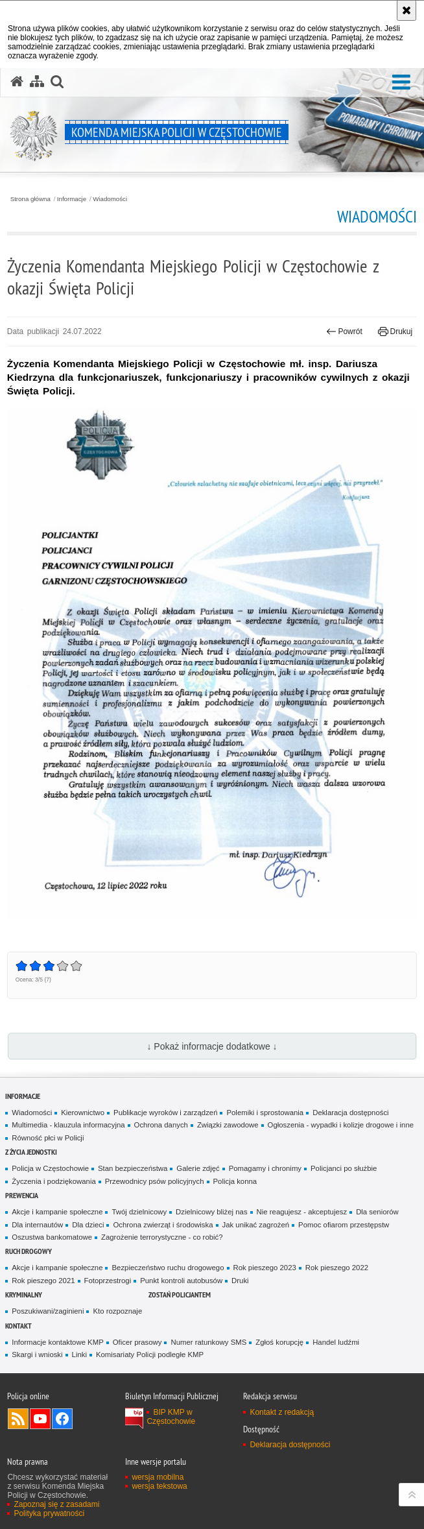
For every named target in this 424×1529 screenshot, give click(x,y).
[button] (401, 83)
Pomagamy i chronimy (265, 1168)
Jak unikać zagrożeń (256, 1225)
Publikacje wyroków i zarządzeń (165, 1112)
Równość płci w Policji (48, 1138)
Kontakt (18, 1325)
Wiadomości (110, 199)
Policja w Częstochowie (50, 1168)
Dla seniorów (377, 1212)
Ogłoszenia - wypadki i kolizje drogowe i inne (341, 1125)
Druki (240, 1280)
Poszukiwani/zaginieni (48, 1311)
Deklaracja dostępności (350, 1112)
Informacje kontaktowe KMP (57, 1342)
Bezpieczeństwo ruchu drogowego (168, 1267)
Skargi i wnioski (37, 1354)
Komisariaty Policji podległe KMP (150, 1354)
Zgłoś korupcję (279, 1342)
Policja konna (235, 1181)
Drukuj (395, 331)
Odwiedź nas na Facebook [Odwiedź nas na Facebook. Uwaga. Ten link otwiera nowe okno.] (62, 1418)
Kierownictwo (82, 1112)
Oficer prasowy (137, 1342)
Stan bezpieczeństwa (132, 1168)
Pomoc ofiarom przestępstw (343, 1225)
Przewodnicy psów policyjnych (154, 1181)
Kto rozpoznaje (117, 1311)
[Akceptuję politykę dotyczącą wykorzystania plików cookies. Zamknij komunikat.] (406, 10)
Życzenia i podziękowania (53, 1181)
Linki (79, 1354)
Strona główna (30, 199)
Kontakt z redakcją (282, 1412)
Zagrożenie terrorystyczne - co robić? (162, 1237)
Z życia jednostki (31, 1152)
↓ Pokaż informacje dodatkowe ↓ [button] (212, 1046)
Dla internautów (37, 1225)
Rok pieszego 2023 (264, 1267)
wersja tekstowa (159, 1486)
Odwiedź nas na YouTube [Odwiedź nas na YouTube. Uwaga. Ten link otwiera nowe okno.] (40, 1418)
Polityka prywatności (49, 1513)
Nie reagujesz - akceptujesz (302, 1212)
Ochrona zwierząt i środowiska (163, 1225)
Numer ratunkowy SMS (208, 1342)
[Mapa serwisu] (37, 82)
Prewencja (21, 1195)
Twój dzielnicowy (139, 1212)
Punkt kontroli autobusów (181, 1280)
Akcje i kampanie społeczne (57, 1212)
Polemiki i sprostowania (264, 1112)
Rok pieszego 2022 (336, 1267)
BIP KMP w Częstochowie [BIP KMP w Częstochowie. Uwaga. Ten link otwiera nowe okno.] (171, 1417)
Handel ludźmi (335, 1342)
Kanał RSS (18, 1418)
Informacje (71, 199)
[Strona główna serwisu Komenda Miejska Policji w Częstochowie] (16, 82)
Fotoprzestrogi (108, 1280)
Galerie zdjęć (197, 1168)
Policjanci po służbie (344, 1168)
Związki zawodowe (228, 1125)
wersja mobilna (157, 1477)
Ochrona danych (161, 1125)
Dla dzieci (88, 1225)
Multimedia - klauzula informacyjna (68, 1125)
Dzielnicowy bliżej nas (211, 1212)
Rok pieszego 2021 (43, 1280)
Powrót (344, 331)
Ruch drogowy (28, 1251)
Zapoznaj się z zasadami (56, 1504)
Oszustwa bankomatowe (52, 1237)
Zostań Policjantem (179, 1294)
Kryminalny (23, 1294)
